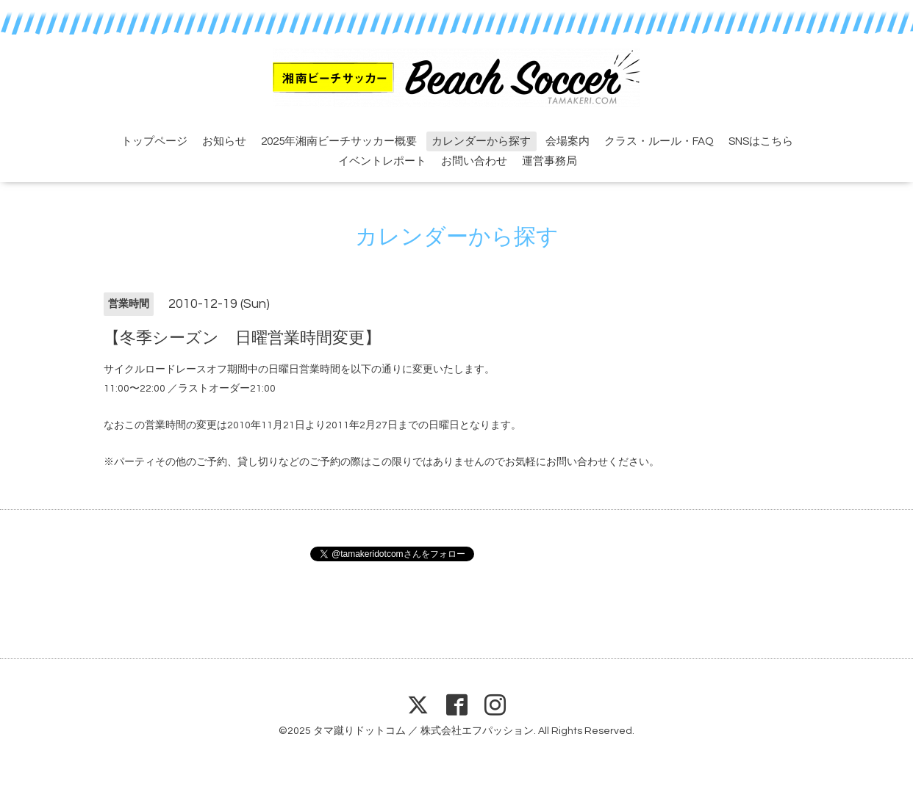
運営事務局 (549, 161)
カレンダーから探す (481, 141)
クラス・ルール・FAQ (659, 141)
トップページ (154, 141)
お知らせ (224, 141)
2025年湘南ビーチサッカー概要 (339, 141)
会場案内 (567, 141)
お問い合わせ (474, 161)
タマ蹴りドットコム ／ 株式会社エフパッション (423, 731)
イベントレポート (382, 161)
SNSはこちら (760, 141)
